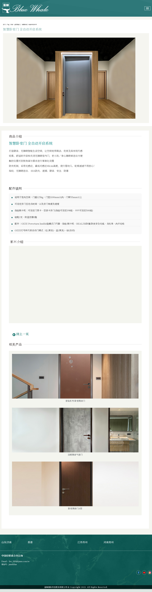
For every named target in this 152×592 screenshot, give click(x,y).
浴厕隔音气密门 (75, 454)
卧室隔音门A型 (75, 508)
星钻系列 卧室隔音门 (75, 400)
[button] (20, 334)
